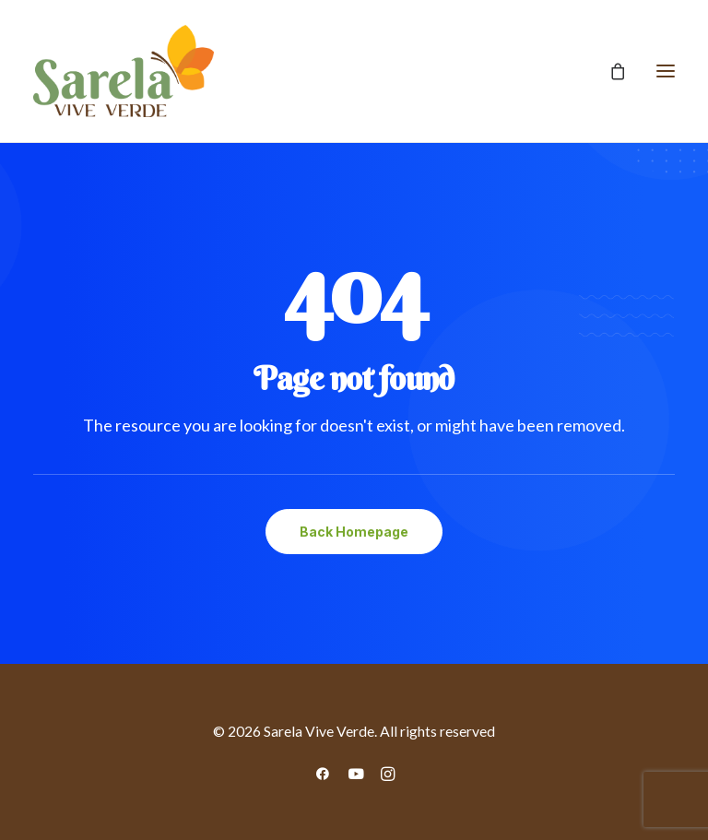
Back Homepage (354, 531)
